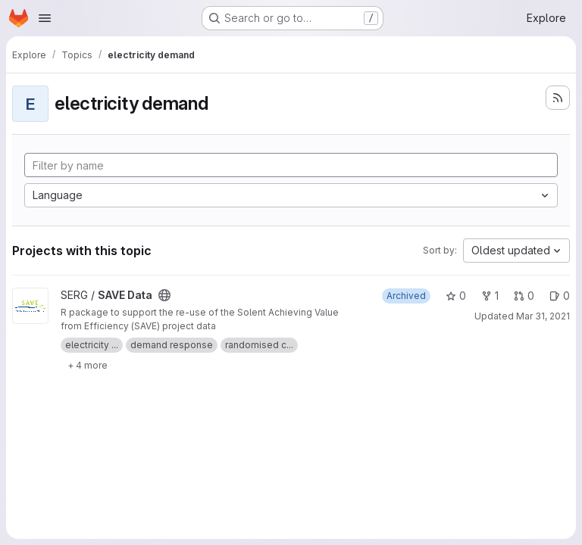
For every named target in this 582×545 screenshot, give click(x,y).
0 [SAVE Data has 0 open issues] (559, 295)
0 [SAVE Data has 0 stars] (456, 295)
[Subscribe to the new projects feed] (558, 98)
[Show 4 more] (87, 365)
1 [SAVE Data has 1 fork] (490, 295)
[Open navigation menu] (45, 18)
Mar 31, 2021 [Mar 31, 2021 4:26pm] (543, 316)
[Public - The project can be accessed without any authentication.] (164, 295)
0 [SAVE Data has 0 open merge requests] (524, 295)
